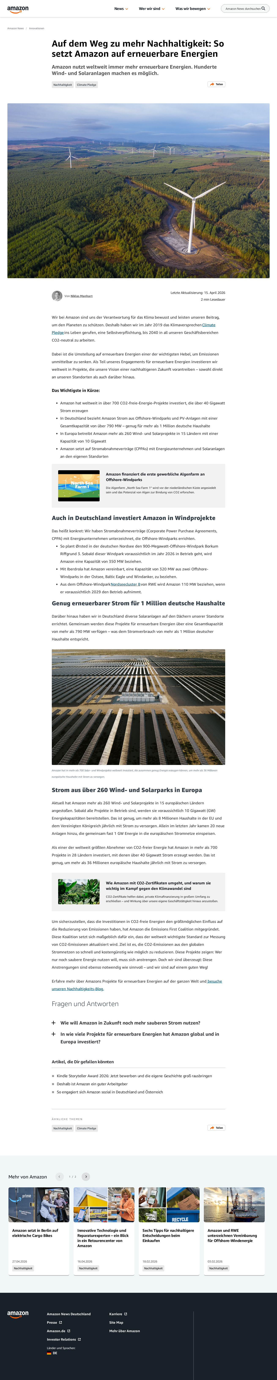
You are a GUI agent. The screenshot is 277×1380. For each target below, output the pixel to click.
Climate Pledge (86, 84)
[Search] (243, 8)
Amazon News (15, 28)
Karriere (118, 1314)
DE (52, 1353)
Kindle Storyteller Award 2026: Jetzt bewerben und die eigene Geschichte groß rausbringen (134, 1075)
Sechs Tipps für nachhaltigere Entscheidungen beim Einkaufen (168, 1235)
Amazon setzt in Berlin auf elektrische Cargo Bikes (35, 1233)
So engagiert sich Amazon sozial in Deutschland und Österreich (110, 1092)
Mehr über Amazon (124, 1331)
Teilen (216, 84)
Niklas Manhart (82, 296)
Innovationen (36, 28)
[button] (126, 9)
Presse (54, 1322)
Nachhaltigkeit (62, 84)
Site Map (116, 1322)
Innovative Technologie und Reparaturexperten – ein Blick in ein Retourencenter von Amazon (102, 1238)
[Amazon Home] (18, 10)
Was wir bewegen (191, 8)
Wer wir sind (149, 8)
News (119, 8)
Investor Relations (64, 1339)
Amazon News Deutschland (69, 1314)
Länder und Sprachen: (61, 1348)
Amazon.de (59, 1331)
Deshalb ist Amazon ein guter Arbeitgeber (92, 1083)
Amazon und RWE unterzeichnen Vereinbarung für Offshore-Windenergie (232, 1235)
